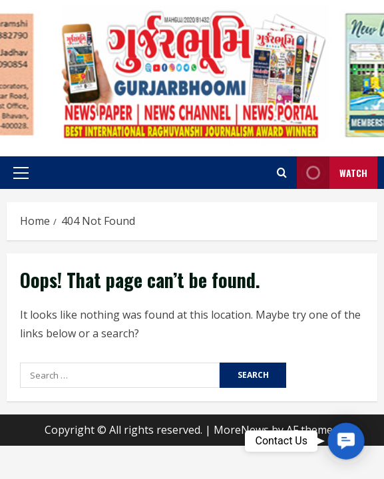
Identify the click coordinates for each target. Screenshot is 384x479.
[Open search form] (282, 173)
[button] (21, 173)
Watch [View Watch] (332, 172)
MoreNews (241, 429)
